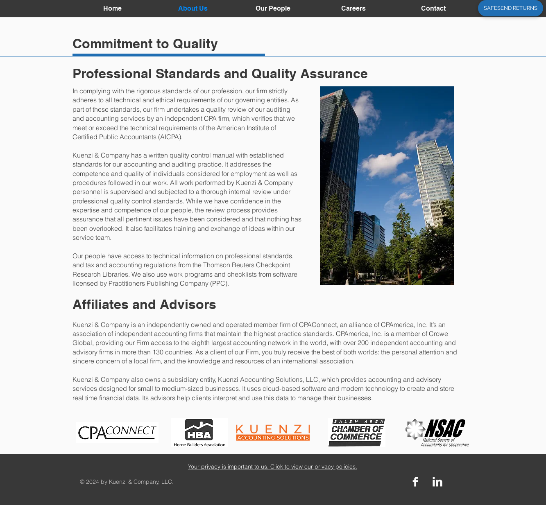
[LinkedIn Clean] (437, 482)
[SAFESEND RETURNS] (510, 8)
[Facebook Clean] (415, 482)
